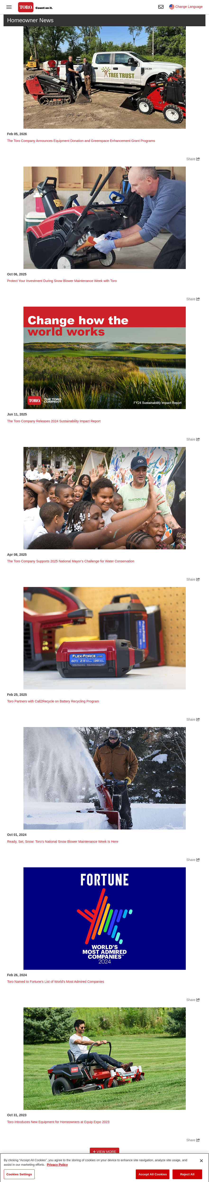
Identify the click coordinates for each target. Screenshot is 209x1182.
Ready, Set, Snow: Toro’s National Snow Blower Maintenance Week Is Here (62, 841)
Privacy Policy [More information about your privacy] (57, 1169)
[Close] (201, 1165)
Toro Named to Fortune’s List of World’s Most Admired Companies (55, 982)
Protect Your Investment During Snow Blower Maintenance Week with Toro (62, 281)
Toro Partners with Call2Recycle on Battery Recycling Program (53, 701)
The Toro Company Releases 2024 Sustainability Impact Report (53, 421)
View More (104, 1152)
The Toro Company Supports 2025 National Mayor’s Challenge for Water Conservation (70, 561)
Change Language (186, 7)
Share (193, 159)
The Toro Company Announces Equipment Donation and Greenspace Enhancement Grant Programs (81, 141)
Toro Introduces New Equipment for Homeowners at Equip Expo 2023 (58, 1122)
